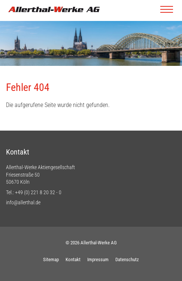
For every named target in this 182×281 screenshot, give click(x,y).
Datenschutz (127, 259)
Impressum (98, 259)
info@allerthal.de (23, 202)
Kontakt (73, 259)
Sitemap (51, 259)
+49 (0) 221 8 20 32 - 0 (38, 192)
